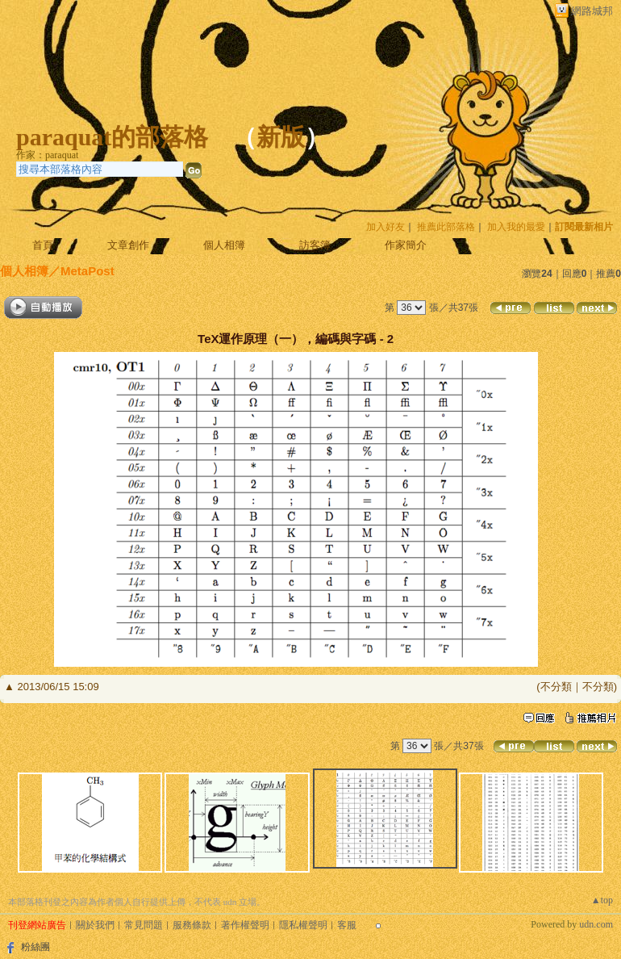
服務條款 (192, 925)
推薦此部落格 (446, 226)
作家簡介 (406, 245)
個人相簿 (224, 245)
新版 (280, 137)
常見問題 (143, 925)
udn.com (596, 924)
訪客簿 (315, 245)
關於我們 (95, 925)
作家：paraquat (47, 155)
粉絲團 (35, 947)
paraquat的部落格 (112, 137)
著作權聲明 (245, 925)
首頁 (42, 245)
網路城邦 (592, 11)
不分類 (556, 687)
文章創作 (128, 245)
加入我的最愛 (516, 226)
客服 (346, 925)
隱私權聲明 (303, 925)
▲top (602, 900)
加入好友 (385, 226)
